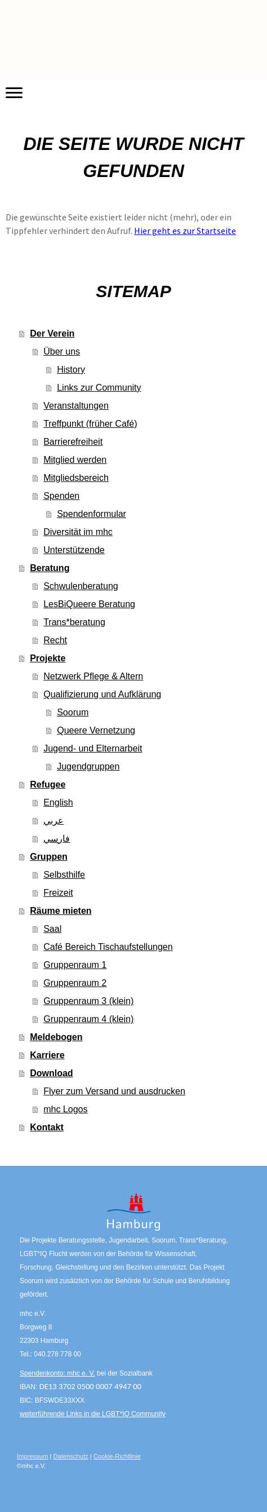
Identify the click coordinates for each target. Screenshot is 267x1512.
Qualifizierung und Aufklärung (102, 694)
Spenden (61, 496)
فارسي (56, 838)
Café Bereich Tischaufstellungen (107, 947)
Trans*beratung (74, 622)
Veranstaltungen (76, 405)
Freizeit (58, 893)
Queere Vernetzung (96, 730)
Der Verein (52, 333)
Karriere (47, 1055)
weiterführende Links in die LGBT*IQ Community (93, 1414)
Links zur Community (99, 387)
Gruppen (49, 856)
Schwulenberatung (80, 586)
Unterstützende (74, 550)
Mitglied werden (74, 460)
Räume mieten (60, 911)
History (71, 369)
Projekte (47, 658)
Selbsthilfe (64, 874)
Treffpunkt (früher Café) (90, 423)
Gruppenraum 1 (74, 965)
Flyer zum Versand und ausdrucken (114, 1091)
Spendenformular (91, 514)
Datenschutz (70, 1456)
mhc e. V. (81, 1373)
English (58, 802)
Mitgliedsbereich (76, 478)
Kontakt (47, 1127)
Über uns (61, 351)
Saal (52, 929)
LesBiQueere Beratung (89, 604)
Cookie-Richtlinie (117, 1456)
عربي (53, 820)
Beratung (49, 568)
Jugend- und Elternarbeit (92, 748)
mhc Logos (65, 1109)
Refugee (47, 784)
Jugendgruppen (88, 766)
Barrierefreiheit (73, 441)
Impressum (32, 1456)
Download (51, 1073)
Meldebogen (56, 1037)
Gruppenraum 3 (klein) (88, 1001)
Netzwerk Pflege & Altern (93, 676)
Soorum (72, 712)
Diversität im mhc (78, 532)
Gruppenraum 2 (74, 983)
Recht (55, 640)
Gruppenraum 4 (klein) (88, 1019)
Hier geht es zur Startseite (185, 230)
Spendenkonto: (43, 1373)
